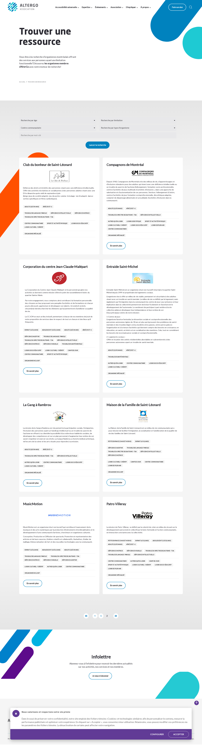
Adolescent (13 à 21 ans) (51, 330)
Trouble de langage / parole (36, 213)
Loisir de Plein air (158, 225)
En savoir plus (116, 245)
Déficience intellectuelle (61, 213)
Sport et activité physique (57, 223)
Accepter (178, 730)
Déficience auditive (32, 336)
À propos (145, 7)
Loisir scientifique (134, 221)
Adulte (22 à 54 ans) (32, 206)
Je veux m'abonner (100, 676)
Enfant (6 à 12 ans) (31, 330)
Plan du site (24, 739)
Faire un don (177, 7)
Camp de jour (73, 350)
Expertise (86, 7)
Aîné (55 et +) (47, 206)
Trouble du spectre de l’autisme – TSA (39, 217)
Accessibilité (12, 739)
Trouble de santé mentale (72, 344)
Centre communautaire (34, 223)
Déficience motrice (82, 213)
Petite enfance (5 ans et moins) (119, 441)
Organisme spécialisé (33, 233)
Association (116, 7)
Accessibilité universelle (66, 7)
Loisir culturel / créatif (34, 227)
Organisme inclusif (32, 360)
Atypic (192, 739)
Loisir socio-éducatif (80, 223)
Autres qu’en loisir (115, 221)
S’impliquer (131, 7)
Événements (100, 7)
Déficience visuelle (51, 344)
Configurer (157, 730)
